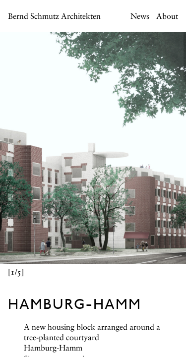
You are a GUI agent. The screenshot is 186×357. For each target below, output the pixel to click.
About (167, 17)
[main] (93, 178)
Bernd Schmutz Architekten (54, 17)
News (139, 17)
